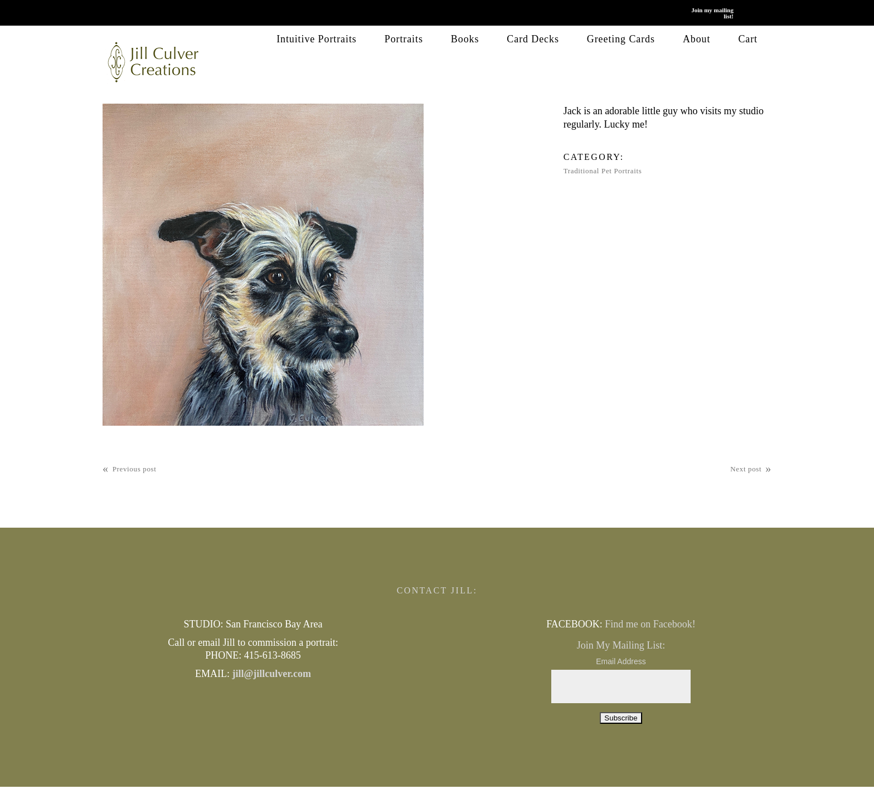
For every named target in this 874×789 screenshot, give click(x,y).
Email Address (620, 661)
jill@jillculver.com (271, 673)
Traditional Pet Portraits (603, 170)
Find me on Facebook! (650, 623)
